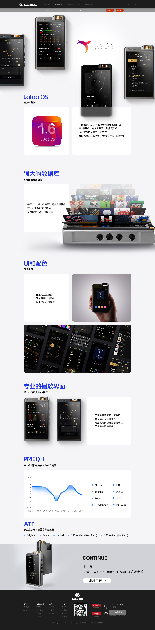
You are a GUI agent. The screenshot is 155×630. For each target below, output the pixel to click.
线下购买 (26, 610)
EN (135, 4)
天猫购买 (110, 10)
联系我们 (64, 610)
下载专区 (39, 607)
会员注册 (51, 607)
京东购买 (120, 10)
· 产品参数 (93, 10)
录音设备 (47, 4)
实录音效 (39, 616)
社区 (78, 4)
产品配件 (70, 4)
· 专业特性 (70, 10)
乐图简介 (64, 607)
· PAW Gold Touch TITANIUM (52, 10)
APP (98, 4)
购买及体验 (89, 4)
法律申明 (64, 616)
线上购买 (26, 607)
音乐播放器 (58, 4)
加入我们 (64, 613)
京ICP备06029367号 (97, 623)
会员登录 (51, 610)
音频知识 (39, 613)
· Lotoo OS (81, 10)
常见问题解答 (40, 610)
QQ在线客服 (117, 612)
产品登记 (51, 613)
